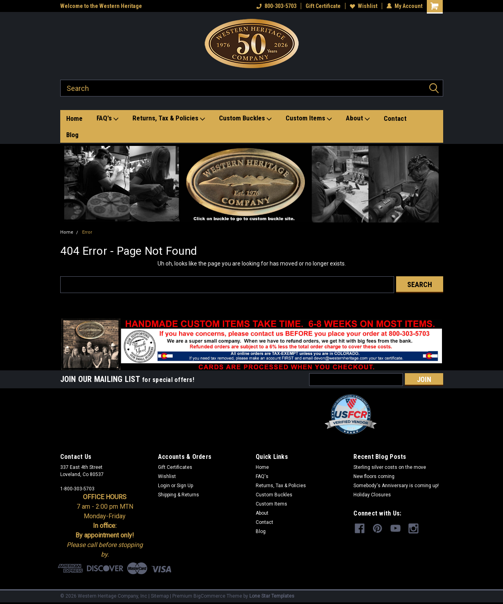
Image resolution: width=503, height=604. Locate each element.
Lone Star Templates (271, 596)
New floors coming (374, 476)
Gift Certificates (175, 467)
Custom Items (309, 118)
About (358, 118)
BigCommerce (209, 596)
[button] (251, 184)
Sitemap (160, 596)
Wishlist (363, 6)
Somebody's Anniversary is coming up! (396, 485)
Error (87, 232)
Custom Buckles (245, 118)
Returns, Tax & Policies (168, 118)
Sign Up (185, 485)
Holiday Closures (372, 495)
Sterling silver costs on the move (389, 467)
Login (164, 485)
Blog (72, 135)
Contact (395, 118)
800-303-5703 (276, 6)
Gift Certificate (323, 6)
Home (74, 118)
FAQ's (107, 118)
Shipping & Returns (178, 495)
